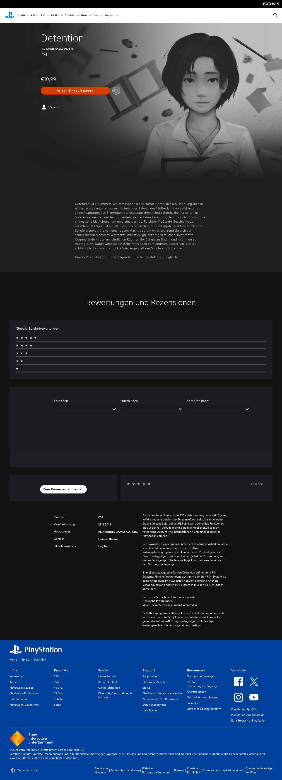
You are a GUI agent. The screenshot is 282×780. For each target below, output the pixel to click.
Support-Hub (150, 676)
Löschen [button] (257, 484)
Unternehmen (18, 699)
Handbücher (150, 710)
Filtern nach (129, 401)
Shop (96, 15)
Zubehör (70, 15)
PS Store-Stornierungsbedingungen (203, 684)
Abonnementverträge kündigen (259, 770)
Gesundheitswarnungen (157, 601)
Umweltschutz (107, 676)
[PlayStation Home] (9, 15)
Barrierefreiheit (107, 682)
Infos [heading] (13, 670)
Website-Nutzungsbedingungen (156, 770)
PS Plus (55, 15)
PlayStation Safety (153, 682)
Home (13, 659)
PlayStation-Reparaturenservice (162, 693)
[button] (63, 489)
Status (146, 688)
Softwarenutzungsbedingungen (223, 770)
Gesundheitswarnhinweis (203, 697)
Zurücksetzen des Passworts (160, 699)
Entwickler (193, 703)
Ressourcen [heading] (196, 670)
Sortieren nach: (198, 401)
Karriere (14, 682)
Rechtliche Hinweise (101, 770)
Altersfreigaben (196, 692)
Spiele (21, 15)
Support (109, 15)
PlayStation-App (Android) (247, 715)
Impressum (17, 676)
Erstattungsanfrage (154, 705)
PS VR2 (58, 688)
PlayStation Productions (24, 693)
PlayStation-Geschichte (24, 705)
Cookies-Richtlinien (193, 770)
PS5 (33, 15)
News (84, 15)
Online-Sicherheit (109, 688)
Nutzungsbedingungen (201, 676)
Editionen (61, 401)
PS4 (43, 15)
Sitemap (179, 770)
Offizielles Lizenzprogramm (204, 709)
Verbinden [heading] (239, 670)
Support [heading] (148, 670)
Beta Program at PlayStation (248, 720)
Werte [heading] (103, 670)
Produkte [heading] (61, 670)
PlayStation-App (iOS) (244, 709)
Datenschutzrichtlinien (125, 770)
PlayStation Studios (22, 688)
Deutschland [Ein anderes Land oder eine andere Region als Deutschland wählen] (24, 770)
